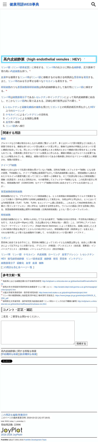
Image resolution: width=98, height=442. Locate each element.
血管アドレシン (70, 254)
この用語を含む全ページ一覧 (17, 267)
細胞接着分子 (20, 97)
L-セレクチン (41, 97)
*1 (30, 70)
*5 (79, 100)
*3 (71, 80)
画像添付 (23, 415)
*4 (6, 90)
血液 (3, 77)
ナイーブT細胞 (9, 165)
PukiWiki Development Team (35, 440)
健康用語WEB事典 (24, 4)
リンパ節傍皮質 (21, 67)
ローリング (19, 110)
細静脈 (77, 67)
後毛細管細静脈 (16, 258)
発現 (85, 77)
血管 (8, 122)
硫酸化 (25, 107)
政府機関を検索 (28, 354)
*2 (70, 80)
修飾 (38, 107)
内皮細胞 (15, 71)
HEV (92, 107)
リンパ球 (50, 67)
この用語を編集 (9, 415)
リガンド (55, 107)
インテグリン (57, 97)
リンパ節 (5, 67)
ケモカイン (49, 81)
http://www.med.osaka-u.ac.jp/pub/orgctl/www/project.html (63, 292)
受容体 (77, 77)
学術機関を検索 (10, 354)
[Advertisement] (49, 32)
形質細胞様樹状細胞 (28, 87)
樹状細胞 (5, 87)
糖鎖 (31, 107)
